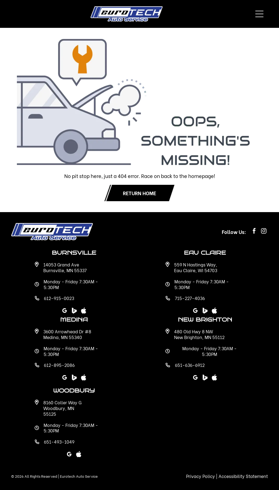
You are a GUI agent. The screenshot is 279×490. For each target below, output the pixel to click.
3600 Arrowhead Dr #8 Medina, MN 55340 (67, 334)
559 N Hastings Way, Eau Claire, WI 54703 (195, 267)
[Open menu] (259, 14)
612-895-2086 (59, 365)
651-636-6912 (190, 365)
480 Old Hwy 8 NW (193, 331)
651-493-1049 (59, 441)
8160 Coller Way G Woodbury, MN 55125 (62, 408)
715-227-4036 (190, 298)
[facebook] (254, 231)
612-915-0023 (59, 298)
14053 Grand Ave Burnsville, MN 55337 (65, 267)
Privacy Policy (200, 476)
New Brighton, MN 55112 (199, 337)
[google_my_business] (195, 378)
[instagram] (264, 231)
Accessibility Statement (243, 476)
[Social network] (205, 378)
